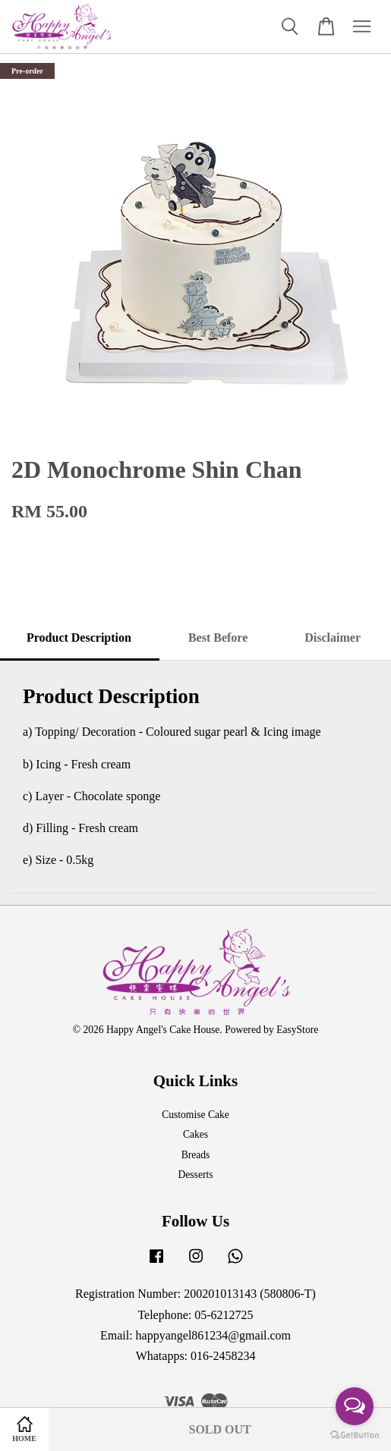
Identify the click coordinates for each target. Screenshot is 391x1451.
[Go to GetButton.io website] (354, 1435)
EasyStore (297, 1029)
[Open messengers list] (355, 1406)
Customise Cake (195, 1114)
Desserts (195, 1174)
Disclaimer (332, 637)
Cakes (195, 1134)
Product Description (79, 637)
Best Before (218, 637)
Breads (195, 1154)
